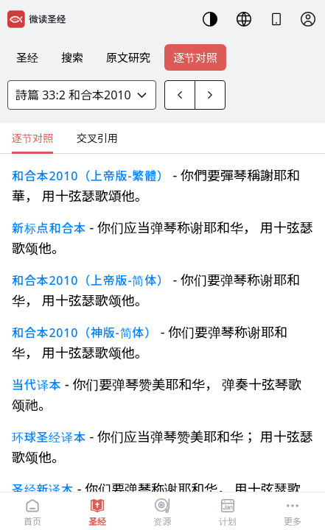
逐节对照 (195, 57)
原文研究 (128, 57)
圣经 (27, 57)
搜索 (72, 57)
